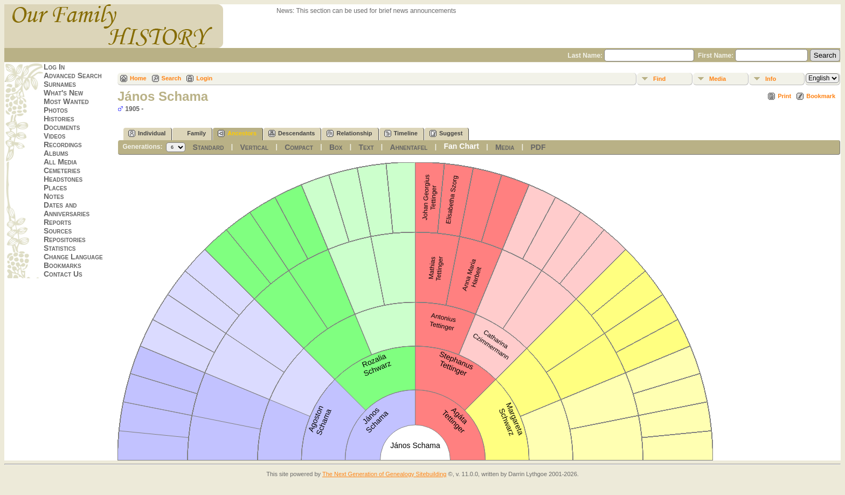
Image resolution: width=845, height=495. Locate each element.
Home (138, 78)
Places (55, 187)
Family (191, 133)
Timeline (401, 133)
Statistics (60, 248)
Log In (54, 67)
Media (717, 78)
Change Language (73, 256)
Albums (56, 153)
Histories (59, 118)
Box (336, 147)
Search (172, 78)
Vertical (254, 147)
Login (204, 78)
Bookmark (820, 96)
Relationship (349, 133)
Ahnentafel (409, 147)
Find (659, 78)
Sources (58, 230)
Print (784, 96)
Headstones (63, 179)
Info (770, 78)
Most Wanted (66, 101)
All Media (60, 161)
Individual (146, 133)
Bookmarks (62, 265)
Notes (54, 196)
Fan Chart (461, 146)
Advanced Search (73, 75)
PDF (537, 147)
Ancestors (237, 133)
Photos (56, 110)
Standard (208, 147)
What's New (63, 92)
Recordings (63, 144)
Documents (62, 127)
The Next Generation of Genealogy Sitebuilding (384, 474)
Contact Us (63, 274)
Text (366, 147)
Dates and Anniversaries (66, 209)
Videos (54, 136)
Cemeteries (62, 170)
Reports (57, 222)
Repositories (65, 239)
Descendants (291, 133)
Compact (299, 147)
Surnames (60, 84)
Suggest (446, 133)
